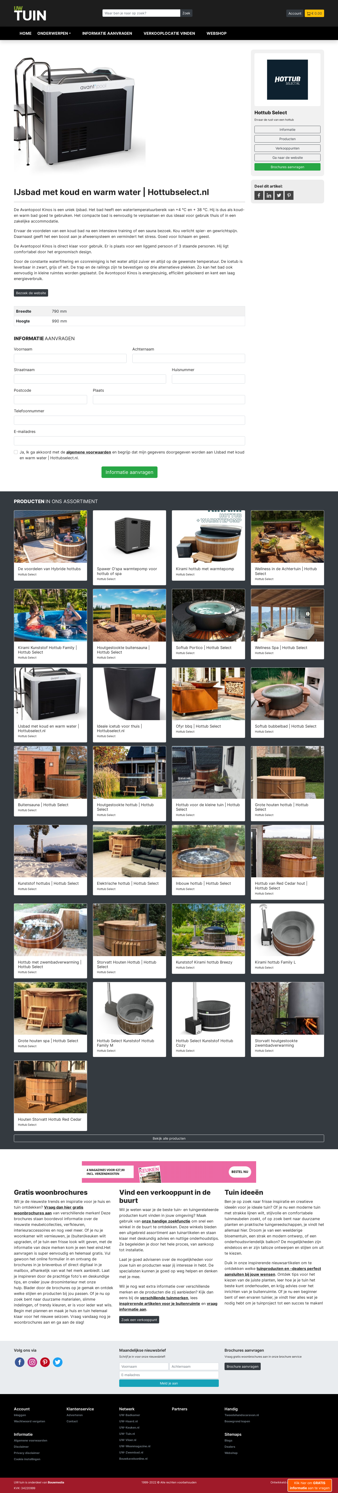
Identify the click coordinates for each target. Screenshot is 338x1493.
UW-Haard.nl (128, 1421)
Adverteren (75, 1415)
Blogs (228, 1440)
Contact (72, 1421)
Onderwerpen (52, 33)
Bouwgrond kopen (237, 1421)
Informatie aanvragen (107, 33)
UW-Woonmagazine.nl (134, 1446)
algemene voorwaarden (88, 452)
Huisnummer (183, 369)
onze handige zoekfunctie (166, 1221)
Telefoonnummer (29, 410)
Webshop (216, 33)
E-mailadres (24, 431)
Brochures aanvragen (287, 167)
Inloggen (20, 1415)
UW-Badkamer (129, 1415)
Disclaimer (21, 1446)
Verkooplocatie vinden (169, 33)
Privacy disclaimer (27, 1453)
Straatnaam (24, 369)
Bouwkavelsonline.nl (133, 1458)
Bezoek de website (31, 293)
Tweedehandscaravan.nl (242, 1415)
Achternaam (143, 349)
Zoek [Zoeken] (186, 13)
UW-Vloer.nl (127, 1440)
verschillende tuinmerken (164, 1297)
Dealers (230, 1446)
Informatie (287, 129)
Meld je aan (169, 1383)
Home (26, 33)
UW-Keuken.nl (129, 1427)
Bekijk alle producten (169, 1138)
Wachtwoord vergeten (29, 1421)
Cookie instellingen (27, 1459)
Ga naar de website (287, 157)
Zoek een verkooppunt (139, 1320)
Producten (287, 139)
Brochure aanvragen (243, 1366)
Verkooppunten (287, 148)
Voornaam (23, 349)
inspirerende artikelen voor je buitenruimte (159, 1303)
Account (294, 13)
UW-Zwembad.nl (131, 1452)
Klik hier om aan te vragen (310, 1485)
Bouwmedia (56, 1482)
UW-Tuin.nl (127, 1434)
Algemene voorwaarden (30, 1440)
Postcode (22, 390)
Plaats (98, 390)
